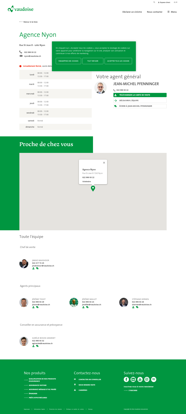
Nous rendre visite (84, 384)
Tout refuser (92, 61)
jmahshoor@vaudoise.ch (43, 265)
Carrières (80, 390)
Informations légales (39, 409)
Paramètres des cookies (68, 61)
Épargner (33, 393)
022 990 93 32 (38, 340)
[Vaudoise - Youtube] (140, 379)
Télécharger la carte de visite (132, 95)
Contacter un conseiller (87, 379)
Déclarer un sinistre (132, 12)
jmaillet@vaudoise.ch (91, 304)
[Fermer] (104, 163)
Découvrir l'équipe (126, 100)
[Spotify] (153, 379)
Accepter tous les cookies (118, 61)
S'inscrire (133, 390)
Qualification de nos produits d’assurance (42, 380)
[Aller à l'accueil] (20, 9)
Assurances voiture (38, 385)
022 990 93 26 (138, 302)
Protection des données (56, 409)
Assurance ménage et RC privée (42, 389)
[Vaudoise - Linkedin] (133, 379)
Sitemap (90, 409)
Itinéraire (86, 181)
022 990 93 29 (38, 302)
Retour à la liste (30, 22)
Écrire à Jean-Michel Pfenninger (133, 106)
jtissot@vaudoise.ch (41, 304)
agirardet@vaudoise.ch (42, 343)
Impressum (27, 409)
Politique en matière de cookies (75, 409)
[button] (93, 189)
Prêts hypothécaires (38, 398)
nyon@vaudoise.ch (32, 56)
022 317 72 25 (38, 263)
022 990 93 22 (30, 52)
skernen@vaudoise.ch (142, 304)
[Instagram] (146, 379)
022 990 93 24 (88, 302)
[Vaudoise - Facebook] (126, 379)
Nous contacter (154, 12)
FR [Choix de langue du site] (175, 2)
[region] (94, 56)
